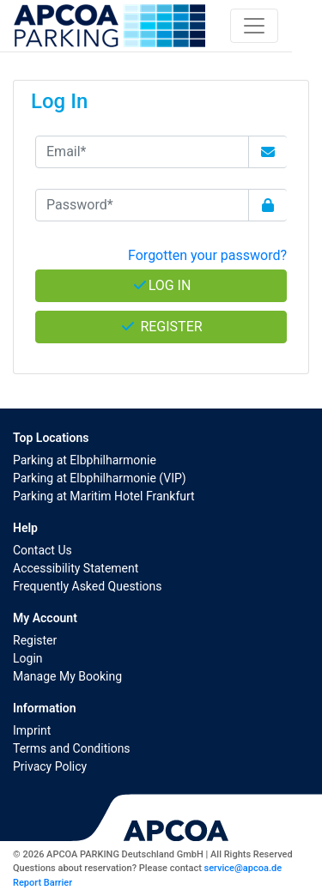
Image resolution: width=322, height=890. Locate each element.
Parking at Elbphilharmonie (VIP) (99, 478)
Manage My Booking (67, 676)
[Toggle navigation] (254, 26)
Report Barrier (42, 882)
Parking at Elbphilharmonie (84, 460)
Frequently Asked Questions (87, 586)
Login (28, 658)
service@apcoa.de (243, 868)
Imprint (32, 730)
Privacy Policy (50, 766)
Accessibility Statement (75, 568)
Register (35, 640)
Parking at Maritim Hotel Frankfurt (104, 496)
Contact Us (42, 550)
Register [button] (160, 326)
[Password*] (142, 205)
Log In (161, 285)
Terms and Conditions (72, 748)
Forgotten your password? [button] (207, 255)
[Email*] (142, 152)
